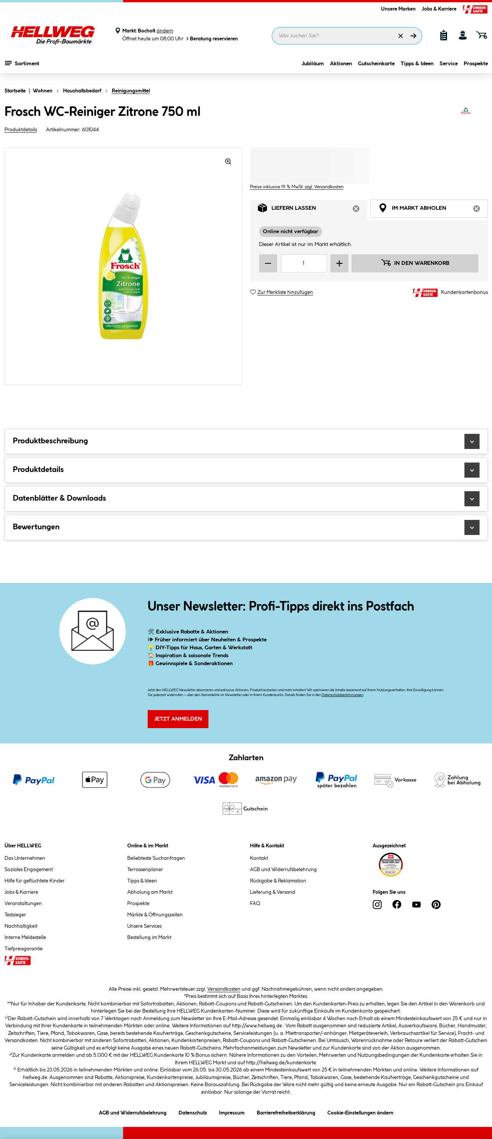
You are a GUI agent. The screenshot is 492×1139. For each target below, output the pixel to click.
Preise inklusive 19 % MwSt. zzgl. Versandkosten (297, 187)
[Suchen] (413, 36)
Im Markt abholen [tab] (433, 210)
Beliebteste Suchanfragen (156, 858)
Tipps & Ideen (417, 66)
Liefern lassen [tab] (312, 210)
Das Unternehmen (25, 858)
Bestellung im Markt (149, 937)
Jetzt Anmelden (178, 719)
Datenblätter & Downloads (246, 498)
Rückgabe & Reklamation (278, 881)
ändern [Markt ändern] (165, 31)
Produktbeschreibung (246, 441)
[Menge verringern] (268, 263)
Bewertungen (246, 527)
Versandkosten (224, 989)
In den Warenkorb (415, 262)
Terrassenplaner (145, 869)
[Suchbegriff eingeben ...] (347, 36)
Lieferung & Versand (272, 892)
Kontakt (259, 858)
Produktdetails (21, 130)
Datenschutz (193, 1111)
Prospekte (476, 66)
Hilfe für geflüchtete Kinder (35, 881)
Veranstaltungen (23, 903)
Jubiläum (313, 66)
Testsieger (15, 915)
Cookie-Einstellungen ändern (360, 1111)
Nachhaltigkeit (21, 926)
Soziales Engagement (29, 869)
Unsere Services (144, 926)
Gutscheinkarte (376, 66)
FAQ (255, 903)
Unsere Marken (398, 9)
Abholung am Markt (150, 892)
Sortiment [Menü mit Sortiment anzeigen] (22, 66)
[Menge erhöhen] (339, 263)
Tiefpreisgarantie (24, 949)
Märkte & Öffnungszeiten (155, 915)
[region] (123, 266)
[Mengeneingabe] (304, 263)
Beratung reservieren (211, 38)
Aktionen (341, 66)
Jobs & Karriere (439, 9)
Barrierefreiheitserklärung (286, 1111)
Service (449, 66)
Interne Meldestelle (25, 937)
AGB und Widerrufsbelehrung (283, 869)
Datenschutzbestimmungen (342, 695)
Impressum (232, 1111)
